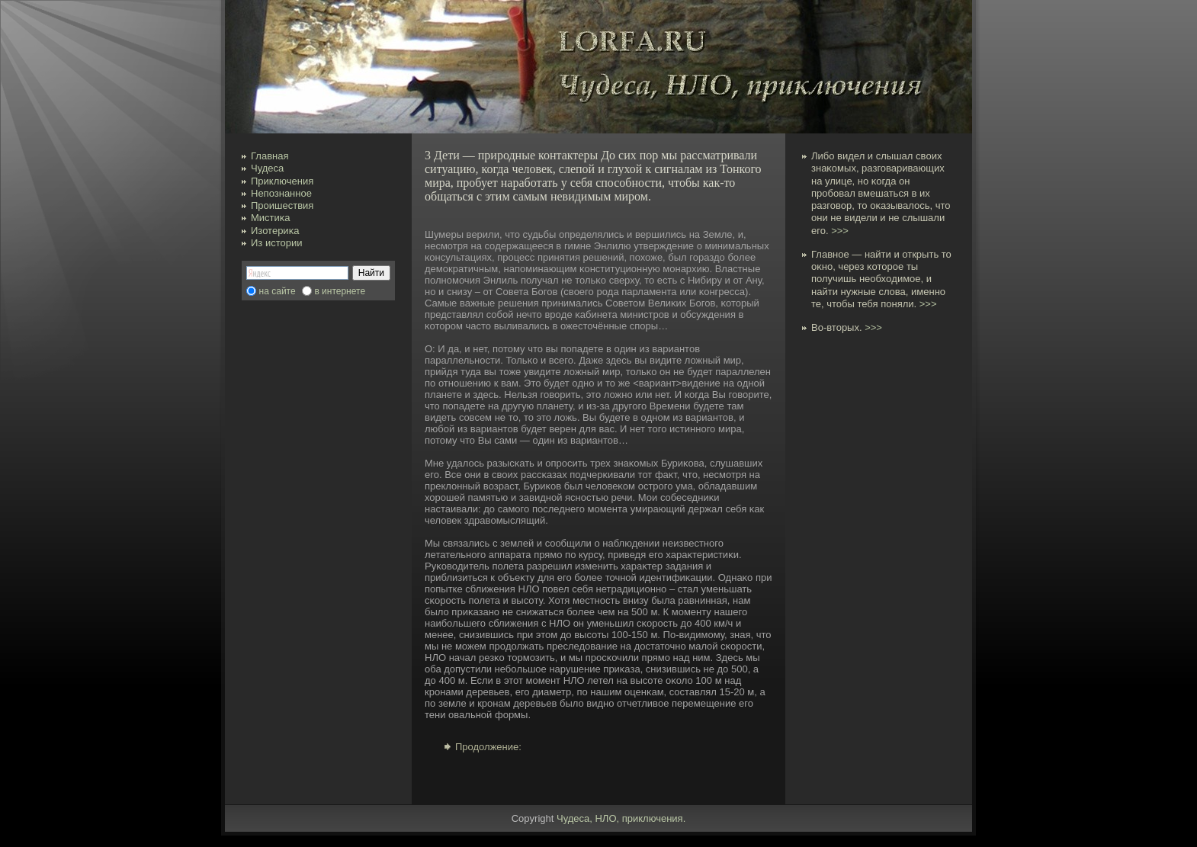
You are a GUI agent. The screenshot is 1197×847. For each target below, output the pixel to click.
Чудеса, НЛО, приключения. (621, 818)
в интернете (339, 291)
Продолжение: (488, 746)
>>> (840, 230)
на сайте (277, 291)
